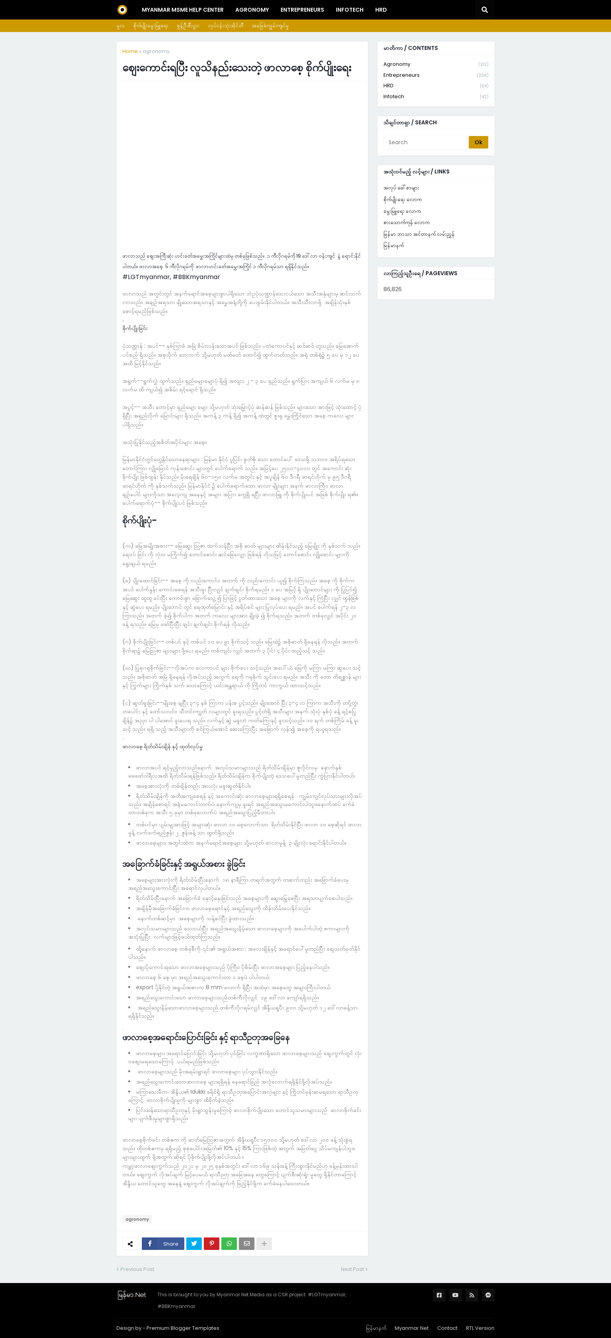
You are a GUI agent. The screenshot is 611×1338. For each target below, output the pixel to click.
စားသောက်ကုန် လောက (406, 222)
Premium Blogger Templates (183, 1328)
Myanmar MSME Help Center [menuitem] (183, 10)
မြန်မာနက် (393, 245)
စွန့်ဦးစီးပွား (188, 25)
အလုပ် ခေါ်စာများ (401, 187)
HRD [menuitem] (381, 10)
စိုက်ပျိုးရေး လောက (402, 199)
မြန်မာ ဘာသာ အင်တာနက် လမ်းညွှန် (419, 234)
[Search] (427, 142)
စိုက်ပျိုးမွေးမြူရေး (150, 25)
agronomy (156, 51)
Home (130, 51)
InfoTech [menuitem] (350, 10)
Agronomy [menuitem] (252, 10)
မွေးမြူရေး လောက (402, 211)
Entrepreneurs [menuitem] (302, 10)
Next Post (352, 1269)
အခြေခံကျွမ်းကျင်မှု (270, 25)
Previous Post (137, 1269)
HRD (436, 86)
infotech (436, 97)
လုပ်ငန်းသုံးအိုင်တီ (225, 25)
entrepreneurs (436, 75)
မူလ (121, 25)
